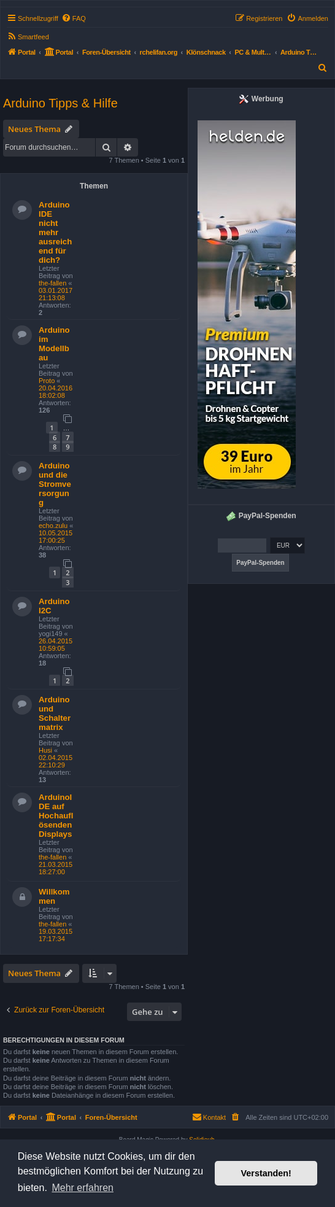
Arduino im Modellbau (54, 343)
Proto (47, 380)
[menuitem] (73, 18)
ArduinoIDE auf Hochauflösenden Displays (56, 816)
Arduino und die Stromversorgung (55, 484)
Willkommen (54, 896)
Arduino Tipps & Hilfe (60, 103)
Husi (45, 750)
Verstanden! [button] (266, 1173)
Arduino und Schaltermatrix (55, 713)
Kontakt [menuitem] (209, 1116)
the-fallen (52, 283)
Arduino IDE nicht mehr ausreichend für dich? (55, 232)
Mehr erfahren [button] (83, 1187)
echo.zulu (53, 525)
